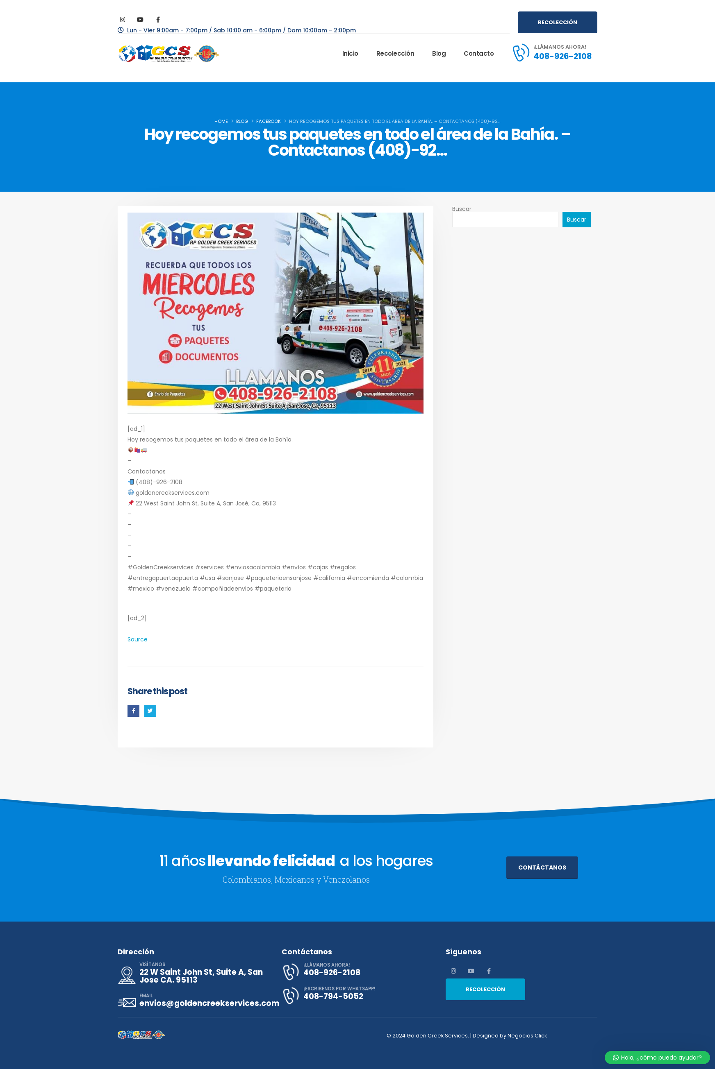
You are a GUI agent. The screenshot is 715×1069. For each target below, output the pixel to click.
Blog (439, 53)
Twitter (150, 711)
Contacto (479, 53)
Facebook (133, 711)
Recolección (395, 53)
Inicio (350, 53)
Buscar (461, 209)
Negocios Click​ (528, 1035)
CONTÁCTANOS (542, 867)
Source (138, 639)
